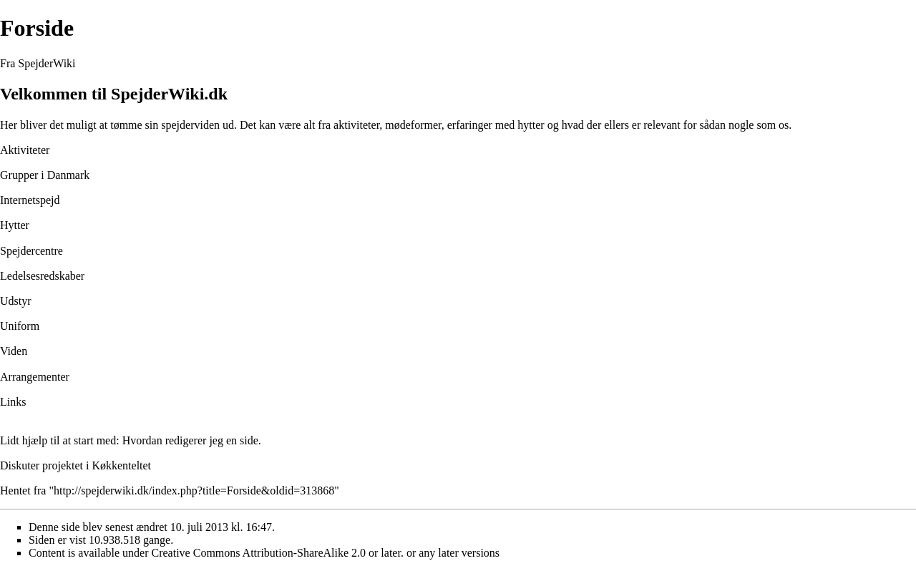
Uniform (19, 326)
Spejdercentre (31, 251)
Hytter (14, 225)
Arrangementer (34, 377)
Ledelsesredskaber (42, 276)
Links (13, 402)
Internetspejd (30, 200)
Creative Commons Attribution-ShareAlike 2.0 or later (276, 553)
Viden (13, 351)
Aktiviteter (24, 150)
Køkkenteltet (121, 465)
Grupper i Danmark (44, 175)
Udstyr (15, 301)
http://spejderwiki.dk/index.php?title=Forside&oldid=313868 (194, 490)
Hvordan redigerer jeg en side (190, 440)
